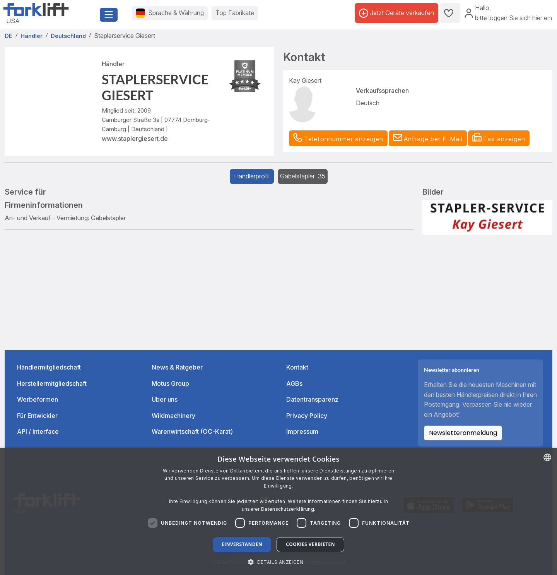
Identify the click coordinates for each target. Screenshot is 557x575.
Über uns (165, 399)
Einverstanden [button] (242, 544)
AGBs (294, 383)
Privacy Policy (306, 415)
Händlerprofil (252, 176)
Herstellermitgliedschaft (52, 383)
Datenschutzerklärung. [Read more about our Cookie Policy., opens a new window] (288, 509)
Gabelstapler (302, 176)
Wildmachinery (173, 415)
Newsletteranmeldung (463, 432)
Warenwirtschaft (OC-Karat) (192, 431)
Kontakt (297, 367)
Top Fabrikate (234, 13)
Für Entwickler (37, 415)
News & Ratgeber (177, 367)
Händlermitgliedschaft (49, 367)
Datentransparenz (312, 399)
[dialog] (278, 511)
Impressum (302, 431)
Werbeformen (37, 399)
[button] (428, 138)
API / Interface (38, 431)
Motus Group (170, 383)
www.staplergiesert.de (135, 138)
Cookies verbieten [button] (310, 544)
